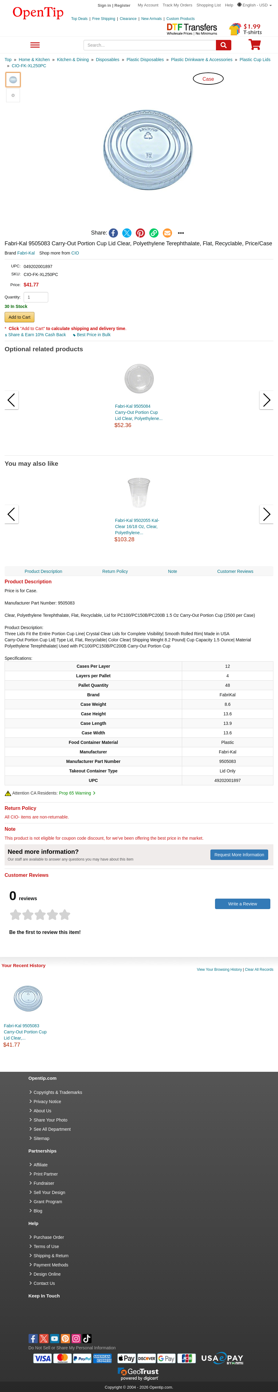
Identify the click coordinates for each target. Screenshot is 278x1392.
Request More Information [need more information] (239, 854)
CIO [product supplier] (75, 253)
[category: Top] (8, 59)
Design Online (47, 1274)
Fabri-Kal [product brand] (26, 253)
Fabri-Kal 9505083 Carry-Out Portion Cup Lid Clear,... (25, 1031)
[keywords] (150, 45)
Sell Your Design (49, 1192)
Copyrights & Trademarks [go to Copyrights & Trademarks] (58, 1092)
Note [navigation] (172, 571)
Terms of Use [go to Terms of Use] (46, 1246)
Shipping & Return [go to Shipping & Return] (51, 1255)
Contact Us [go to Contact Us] (44, 1283)
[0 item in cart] (255, 46)
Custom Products (180, 19)
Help (229, 5)
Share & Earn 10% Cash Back (36, 334)
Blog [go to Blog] (38, 1210)
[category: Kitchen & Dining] (73, 59)
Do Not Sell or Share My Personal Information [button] (72, 1347)
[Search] (223, 45)
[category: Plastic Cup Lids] (255, 59)
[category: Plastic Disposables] (145, 59)
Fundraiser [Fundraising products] (44, 1183)
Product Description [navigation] (43, 571)
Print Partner (46, 1174)
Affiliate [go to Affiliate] (41, 1164)
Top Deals (79, 19)
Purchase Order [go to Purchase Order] (49, 1237)
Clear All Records (259, 969)
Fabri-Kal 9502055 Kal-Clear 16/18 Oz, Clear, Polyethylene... (137, 526)
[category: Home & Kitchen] (34, 59)
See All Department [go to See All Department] (52, 1129)
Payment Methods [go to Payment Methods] (51, 1264)
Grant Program (48, 1201)
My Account (148, 5)
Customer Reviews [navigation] (235, 571)
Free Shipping (103, 19)
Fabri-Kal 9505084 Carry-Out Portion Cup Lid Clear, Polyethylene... (139, 412)
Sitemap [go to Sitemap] (41, 1138)
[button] (254, 5)
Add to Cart (19, 317)
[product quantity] (36, 297)
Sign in (104, 5)
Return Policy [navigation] (115, 571)
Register (123, 5)
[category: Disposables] (107, 59)
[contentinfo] (38, 12)
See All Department (34, 45)
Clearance (128, 19)
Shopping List (209, 5)
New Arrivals (151, 19)
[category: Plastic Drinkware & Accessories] (202, 59)
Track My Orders (177, 5)
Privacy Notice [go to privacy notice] (47, 1101)
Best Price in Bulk (92, 334)
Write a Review (242, 903)
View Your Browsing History (219, 969)
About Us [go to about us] (43, 1110)
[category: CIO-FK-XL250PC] (29, 65)
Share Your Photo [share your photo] (51, 1120)
